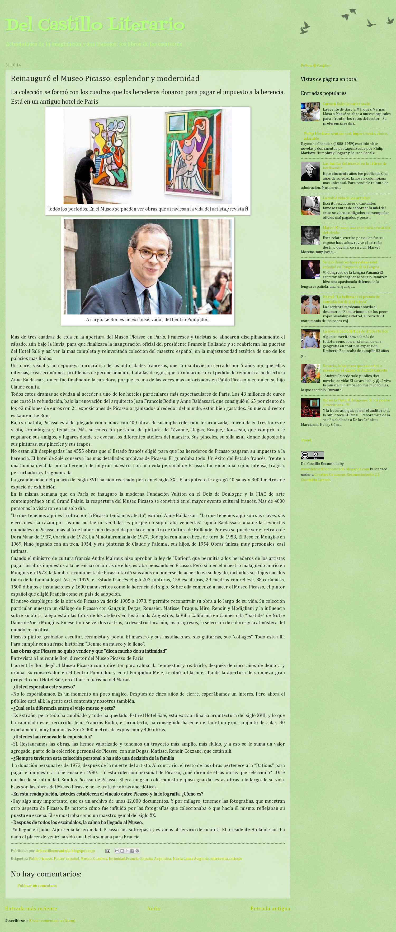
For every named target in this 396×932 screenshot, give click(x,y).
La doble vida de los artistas (346, 198)
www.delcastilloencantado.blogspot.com (335, 469)
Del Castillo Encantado (320, 464)
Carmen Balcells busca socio (346, 104)
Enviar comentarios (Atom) (52, 921)
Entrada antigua (270, 909)
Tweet (306, 440)
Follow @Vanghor (316, 65)
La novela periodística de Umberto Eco (355, 331)
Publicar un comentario (37, 886)
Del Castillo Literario (95, 26)
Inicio (154, 909)
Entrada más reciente (31, 909)
